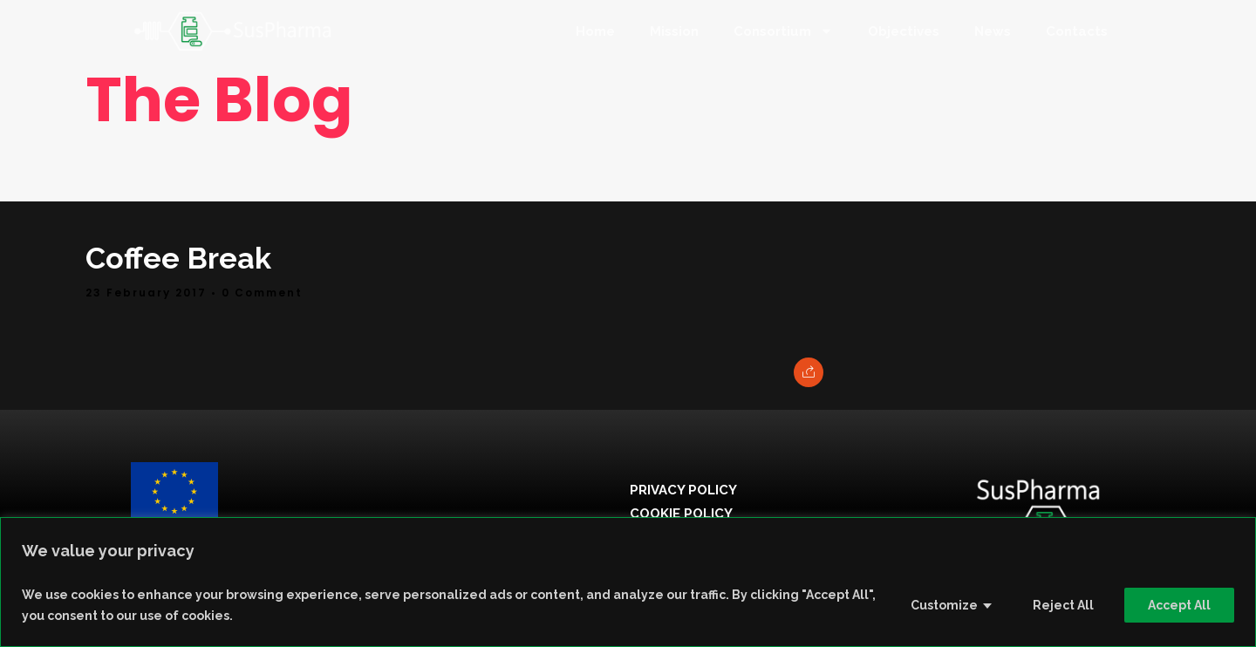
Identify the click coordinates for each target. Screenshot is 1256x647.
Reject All (1063, 605)
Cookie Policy (681, 513)
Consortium (783, 31)
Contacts (1077, 31)
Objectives (903, 31)
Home (595, 31)
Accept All (1179, 605)
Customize (944, 605)
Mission (674, 31)
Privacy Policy (683, 490)
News (992, 31)
